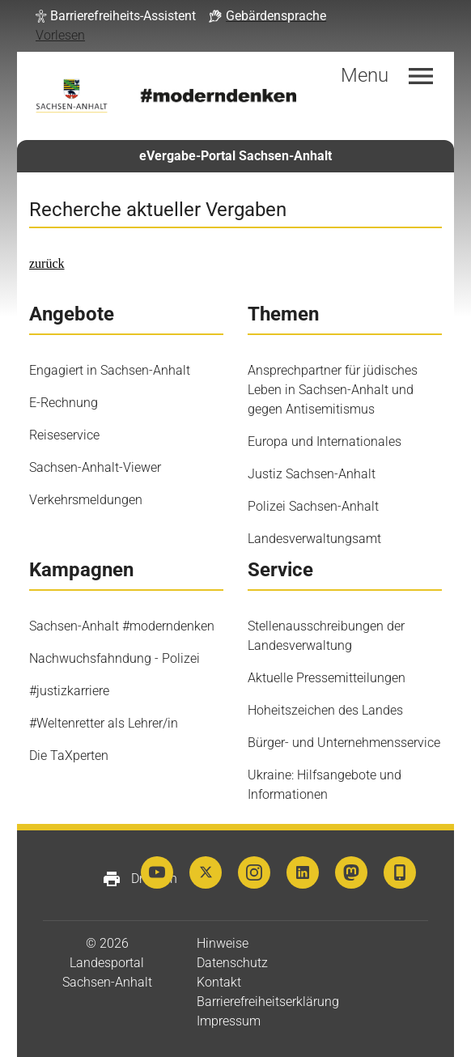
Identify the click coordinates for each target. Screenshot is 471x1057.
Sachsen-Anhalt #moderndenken (121, 626)
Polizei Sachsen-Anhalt (313, 506)
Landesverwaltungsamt (314, 538)
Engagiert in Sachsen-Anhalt (109, 370)
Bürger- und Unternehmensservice (344, 742)
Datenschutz (232, 962)
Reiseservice (64, 435)
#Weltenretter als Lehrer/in (103, 723)
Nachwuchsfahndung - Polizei (114, 658)
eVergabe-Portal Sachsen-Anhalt (235, 155)
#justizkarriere (69, 690)
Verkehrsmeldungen (85, 499)
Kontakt (219, 982)
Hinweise (222, 943)
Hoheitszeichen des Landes (325, 710)
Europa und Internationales (324, 441)
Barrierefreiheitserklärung (268, 1001)
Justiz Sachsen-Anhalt (312, 474)
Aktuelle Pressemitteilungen (326, 678)
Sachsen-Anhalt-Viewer (95, 467)
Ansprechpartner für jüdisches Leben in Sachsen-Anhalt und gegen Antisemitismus (333, 390)
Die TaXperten (68, 755)
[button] (116, 16)
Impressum (229, 1021)
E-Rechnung (63, 402)
